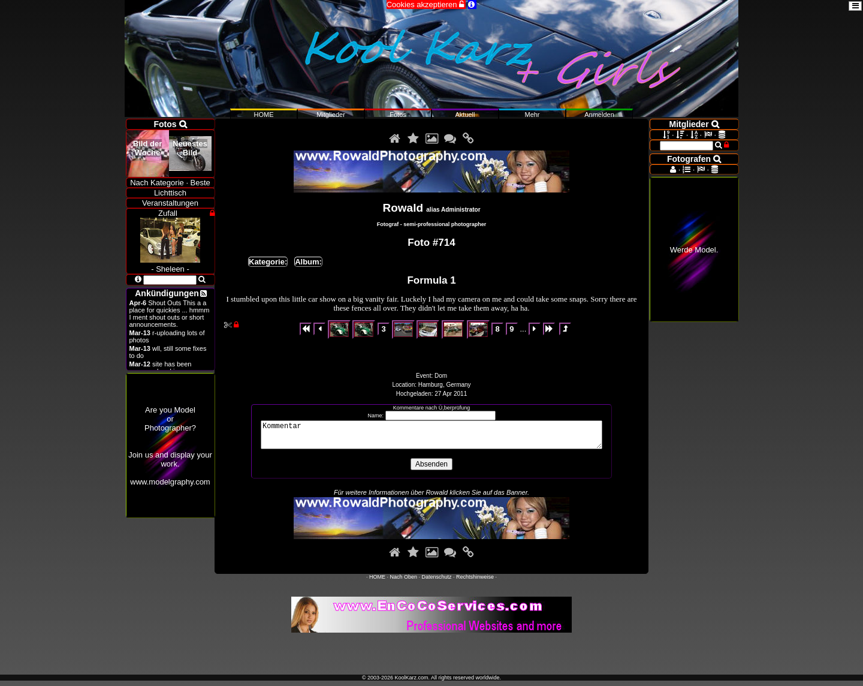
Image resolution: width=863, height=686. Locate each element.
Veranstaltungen (170, 202)
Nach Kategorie (157, 182)
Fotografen (694, 159)
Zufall (167, 213)
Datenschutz (437, 582)
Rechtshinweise (475, 582)
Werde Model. (694, 249)
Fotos (398, 114)
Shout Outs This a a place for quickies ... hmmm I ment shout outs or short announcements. (169, 313)
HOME (377, 582)
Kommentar (431, 437)
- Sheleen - (170, 264)
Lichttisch (170, 192)
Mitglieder (330, 114)
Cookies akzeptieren (426, 4)
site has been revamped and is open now (169, 367)
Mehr (531, 114)
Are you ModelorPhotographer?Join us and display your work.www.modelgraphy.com (170, 445)
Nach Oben (403, 582)
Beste (200, 182)
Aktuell (465, 114)
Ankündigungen (167, 293)
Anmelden (599, 114)
